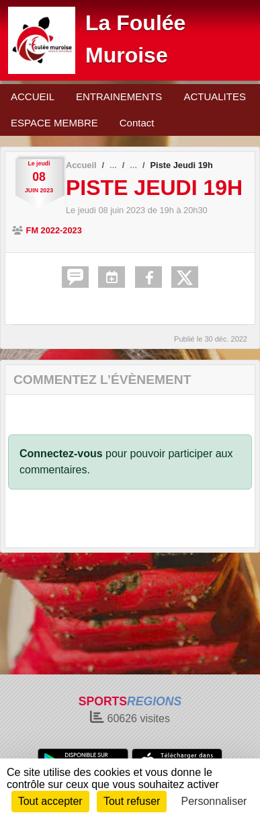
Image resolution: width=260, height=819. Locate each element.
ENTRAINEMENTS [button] (119, 96)
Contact (137, 122)
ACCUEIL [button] (32, 96)
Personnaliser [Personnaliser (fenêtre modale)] (214, 801)
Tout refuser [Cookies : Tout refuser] (131, 801)
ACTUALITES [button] (214, 96)
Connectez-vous (61, 453)
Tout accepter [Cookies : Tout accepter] (50, 801)
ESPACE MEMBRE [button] (54, 122)
